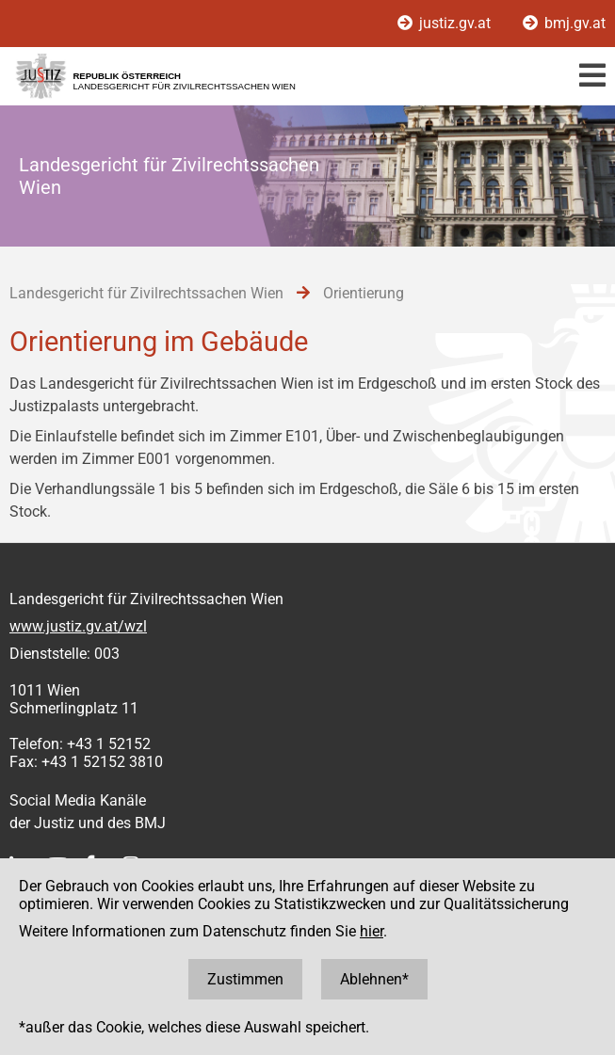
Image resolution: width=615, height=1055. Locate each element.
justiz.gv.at (445, 23)
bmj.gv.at (564, 23)
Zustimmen (245, 979)
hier (371, 931)
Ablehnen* (374, 979)
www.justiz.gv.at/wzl (78, 626)
